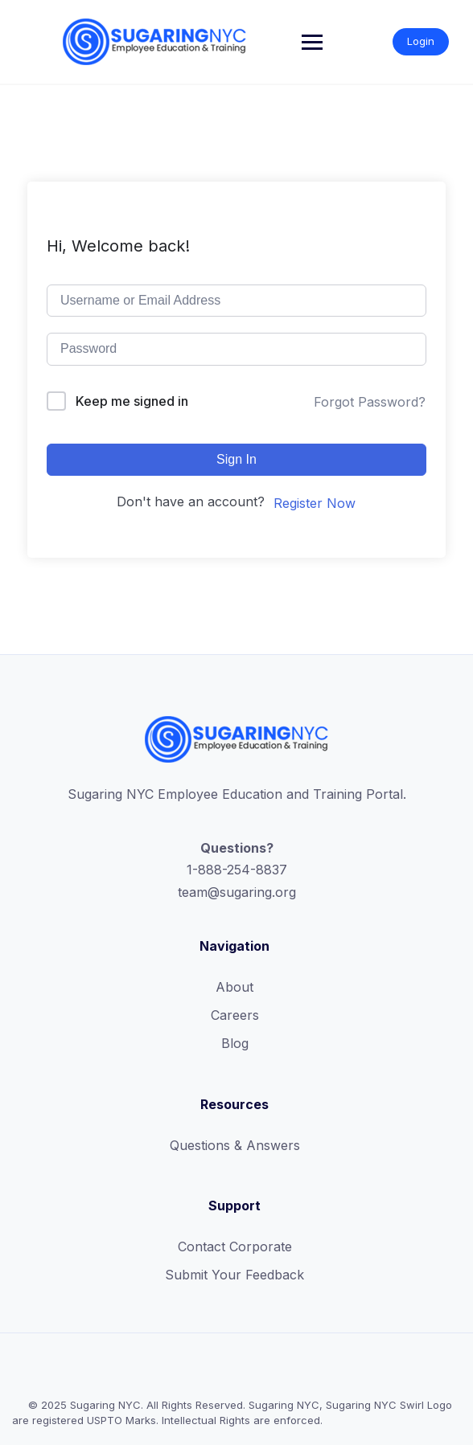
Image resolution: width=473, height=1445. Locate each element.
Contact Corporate (235, 1246)
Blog (235, 1043)
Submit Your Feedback (234, 1275)
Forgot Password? (370, 402)
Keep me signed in (132, 401)
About (234, 987)
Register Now (315, 503)
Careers (235, 1015)
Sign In (236, 459)
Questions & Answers (235, 1145)
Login (420, 41)
